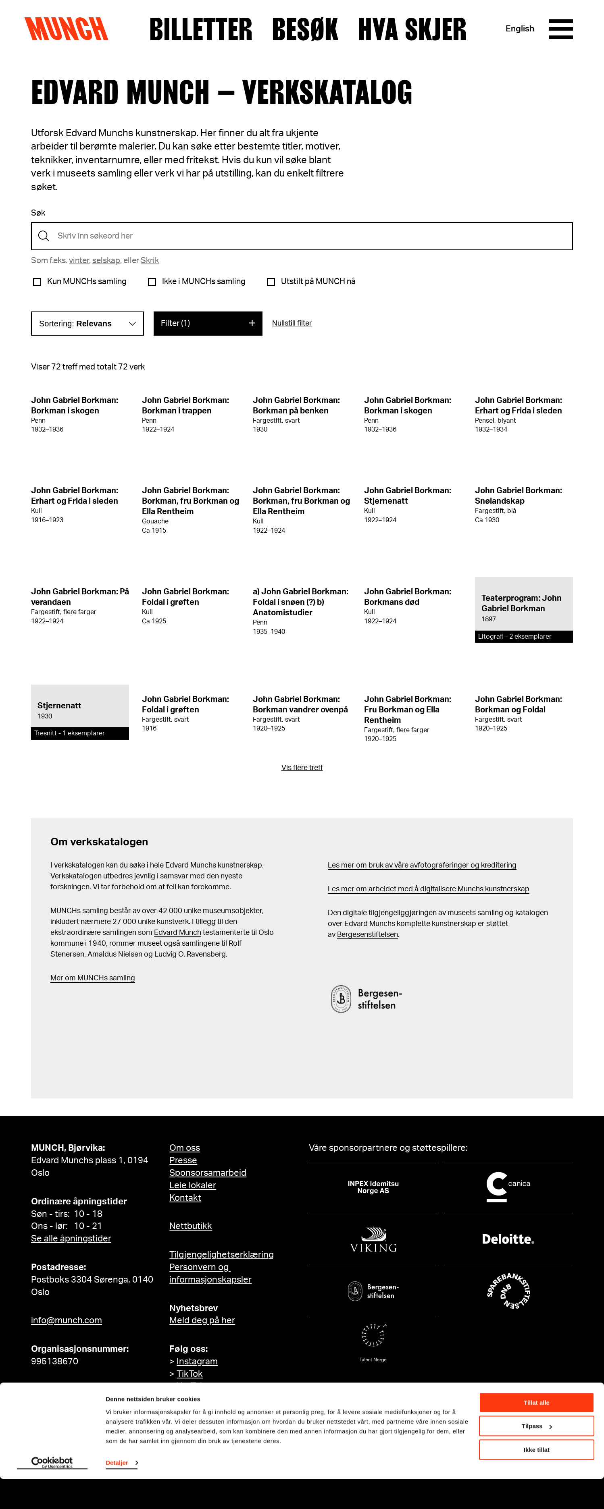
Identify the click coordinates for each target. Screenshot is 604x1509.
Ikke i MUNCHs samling (204, 282)
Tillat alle (537, 1432)
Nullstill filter (292, 323)
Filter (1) (175, 324)
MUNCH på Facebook (220, 1398)
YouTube (193, 1386)
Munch (70, 29)
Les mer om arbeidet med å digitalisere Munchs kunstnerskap (428, 889)
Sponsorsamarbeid (207, 1173)
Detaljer (117, 1492)
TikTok (190, 1374)
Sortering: (75, 323)
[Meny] (561, 29)
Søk (38, 213)
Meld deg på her (202, 1320)
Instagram (197, 1361)
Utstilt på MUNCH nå (318, 282)
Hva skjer (412, 29)
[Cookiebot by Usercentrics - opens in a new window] (52, 1493)
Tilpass (537, 1456)
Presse (183, 1160)
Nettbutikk (190, 1226)
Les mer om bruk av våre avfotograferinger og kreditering (422, 865)
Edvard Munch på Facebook (233, 1411)
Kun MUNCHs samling (87, 282)
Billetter (200, 29)
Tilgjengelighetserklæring (221, 1254)
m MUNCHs (88, 978)
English (520, 29)
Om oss (184, 1148)
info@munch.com (66, 1320)
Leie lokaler (192, 1185)
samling (121, 978)
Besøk (305, 29)
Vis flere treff (302, 768)
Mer (56, 978)
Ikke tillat (537, 1479)
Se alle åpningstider (71, 1238)
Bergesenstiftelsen (367, 934)
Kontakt (185, 1198)
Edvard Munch (177, 932)
